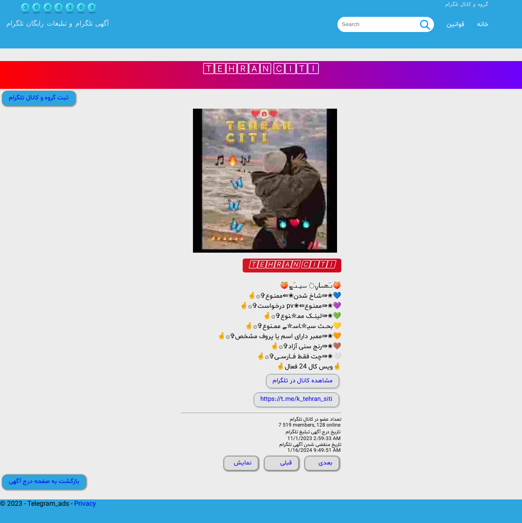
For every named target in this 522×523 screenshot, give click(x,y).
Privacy (85, 504)
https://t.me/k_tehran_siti (296, 399)
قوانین (455, 24)
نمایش (243, 463)
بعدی (325, 463)
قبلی (286, 463)
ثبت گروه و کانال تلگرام (39, 97)
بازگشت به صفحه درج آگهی (44, 481)
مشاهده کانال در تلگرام (302, 380)
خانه (482, 24)
